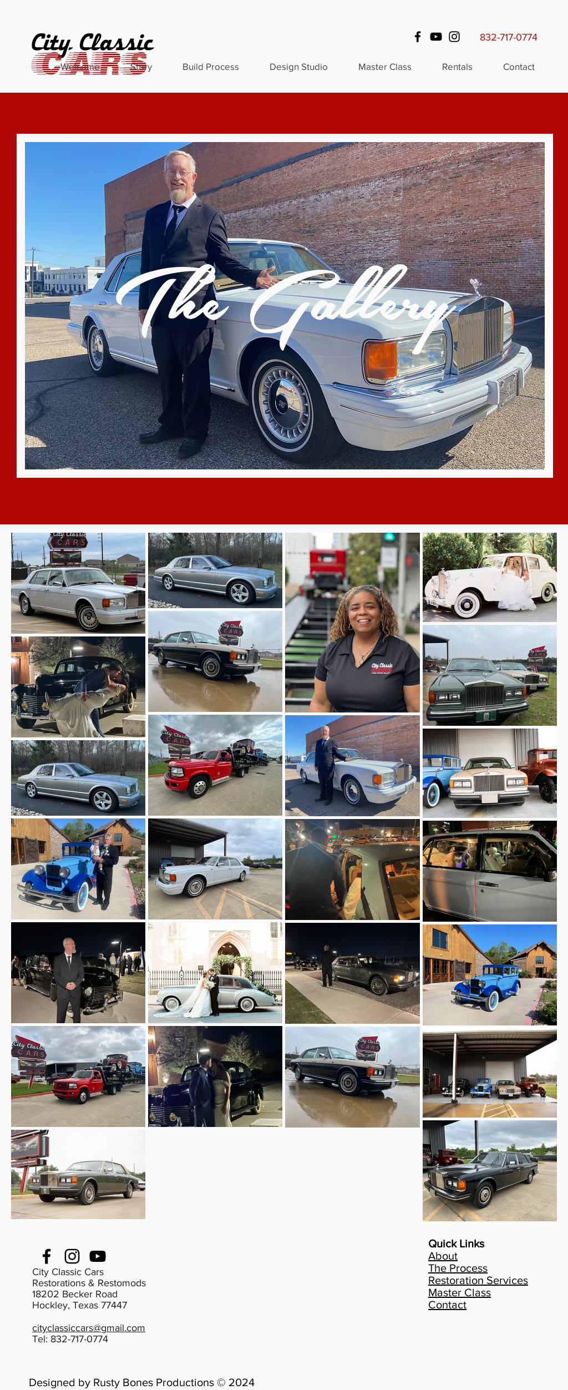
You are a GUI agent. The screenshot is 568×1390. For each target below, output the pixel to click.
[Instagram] (454, 36)
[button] (457, 66)
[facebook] (47, 1256)
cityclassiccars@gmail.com (88, 1327)
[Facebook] (417, 36)
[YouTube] (436, 36)
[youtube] (98, 1256)
